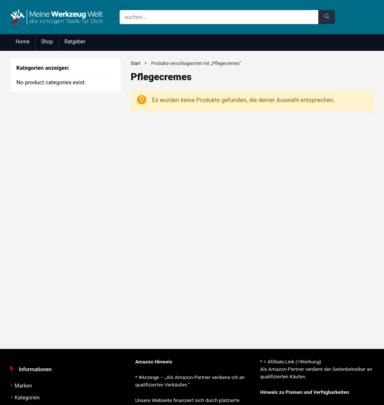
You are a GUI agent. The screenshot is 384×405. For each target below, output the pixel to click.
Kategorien (27, 398)
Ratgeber (75, 42)
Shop (47, 42)
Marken (23, 386)
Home (23, 42)
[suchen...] (326, 17)
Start (135, 63)
